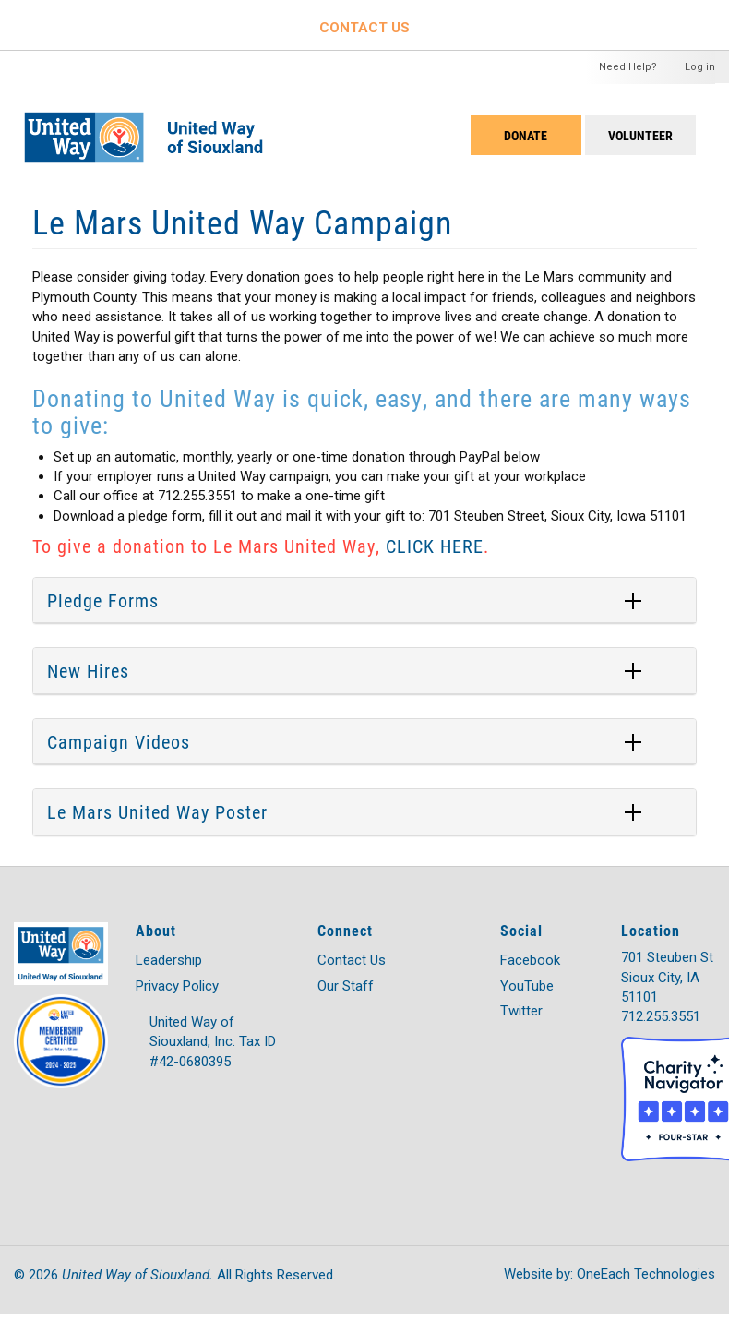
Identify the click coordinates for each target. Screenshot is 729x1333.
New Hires (88, 670)
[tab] (364, 601)
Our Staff (345, 986)
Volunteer (640, 135)
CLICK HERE (435, 546)
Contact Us (351, 960)
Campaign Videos (118, 741)
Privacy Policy (177, 986)
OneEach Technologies (646, 1274)
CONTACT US (364, 27)
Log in (700, 67)
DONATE (525, 135)
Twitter (521, 1011)
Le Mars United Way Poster (157, 811)
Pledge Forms (103, 600)
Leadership (169, 960)
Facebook (530, 960)
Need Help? (628, 67)
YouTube (527, 986)
